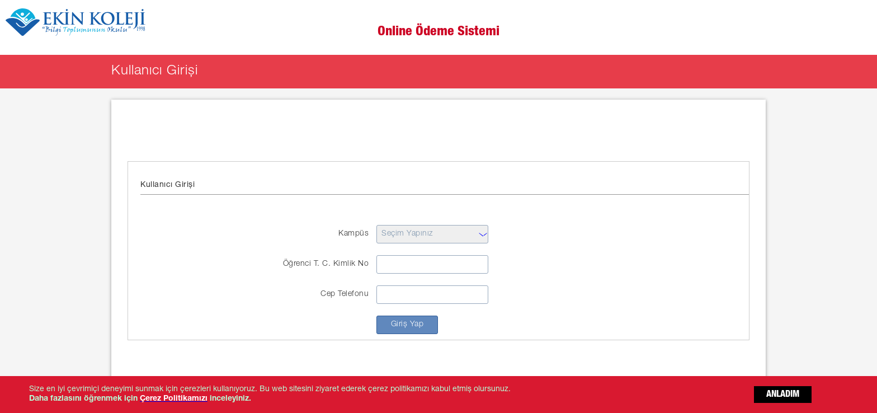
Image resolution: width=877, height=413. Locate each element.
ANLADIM (782, 395)
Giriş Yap (407, 324)
